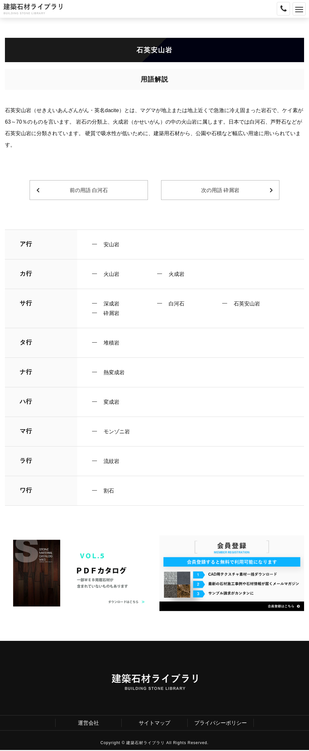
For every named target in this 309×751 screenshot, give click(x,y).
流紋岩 (111, 462)
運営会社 (88, 723)
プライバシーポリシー (220, 723)
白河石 (176, 304)
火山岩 (111, 274)
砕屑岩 (111, 313)
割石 (109, 491)
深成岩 (111, 304)
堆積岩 (111, 343)
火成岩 (176, 274)
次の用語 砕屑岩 (220, 190)
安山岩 (111, 244)
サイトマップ (154, 723)
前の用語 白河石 (89, 190)
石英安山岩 (247, 304)
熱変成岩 (114, 373)
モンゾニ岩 (117, 432)
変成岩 (111, 402)
